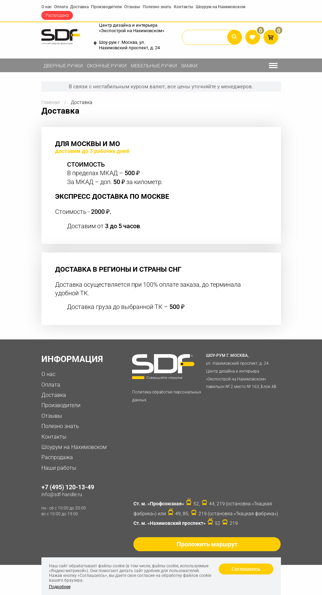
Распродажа (57, 15)
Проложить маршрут (207, 544)
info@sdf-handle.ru (61, 494)
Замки (189, 65)
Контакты (183, 6)
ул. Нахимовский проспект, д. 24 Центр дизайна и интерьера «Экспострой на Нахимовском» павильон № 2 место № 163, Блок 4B (242, 370)
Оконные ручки (107, 65)
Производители (106, 6)
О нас (46, 6)
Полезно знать (157, 6)
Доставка (79, 6)
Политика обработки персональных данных (166, 396)
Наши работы (58, 468)
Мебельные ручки (154, 65)
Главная (50, 102)
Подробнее (59, 587)
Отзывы (132, 6)
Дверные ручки (63, 65)
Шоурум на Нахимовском (220, 6)
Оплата (61, 6)
